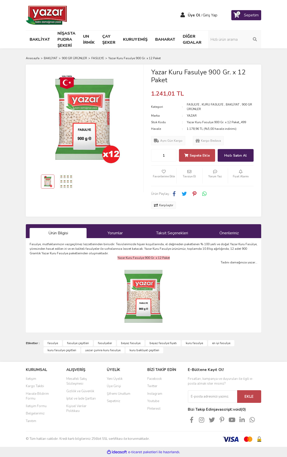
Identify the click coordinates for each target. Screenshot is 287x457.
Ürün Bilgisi (58, 233)
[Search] (234, 39)
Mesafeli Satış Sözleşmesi (76, 381)
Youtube (153, 401)
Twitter (152, 386)
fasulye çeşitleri (78, 343)
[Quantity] (163, 155)
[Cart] (246, 15)
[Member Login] (182, 15)
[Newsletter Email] (212, 396)
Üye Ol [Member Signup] (194, 15)
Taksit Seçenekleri (172, 233)
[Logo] (47, 15)
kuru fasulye (194, 343)
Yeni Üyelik (114, 379)
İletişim (31, 379)
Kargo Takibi (35, 386)
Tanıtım (31, 421)
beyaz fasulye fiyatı (163, 343)
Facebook (154, 379)
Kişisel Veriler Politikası (76, 408)
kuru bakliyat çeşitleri (144, 350)
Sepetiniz (113, 401)
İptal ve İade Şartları (81, 398)
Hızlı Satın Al (235, 155)
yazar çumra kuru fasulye (102, 350)
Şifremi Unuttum (118, 393)
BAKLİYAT (232, 104)
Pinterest (153, 408)
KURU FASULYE (212, 104)
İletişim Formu (36, 406)
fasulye (53, 343)
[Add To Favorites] (163, 175)
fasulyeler (105, 343)
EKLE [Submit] (249, 396)
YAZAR (192, 116)
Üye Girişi (114, 386)
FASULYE (193, 104)
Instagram (154, 393)
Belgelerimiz (35, 413)
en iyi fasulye (221, 343)
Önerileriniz (229, 233)
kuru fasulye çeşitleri (62, 350)
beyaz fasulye (130, 343)
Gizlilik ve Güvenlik (80, 391)
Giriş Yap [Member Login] (210, 15)
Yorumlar (115, 233)
